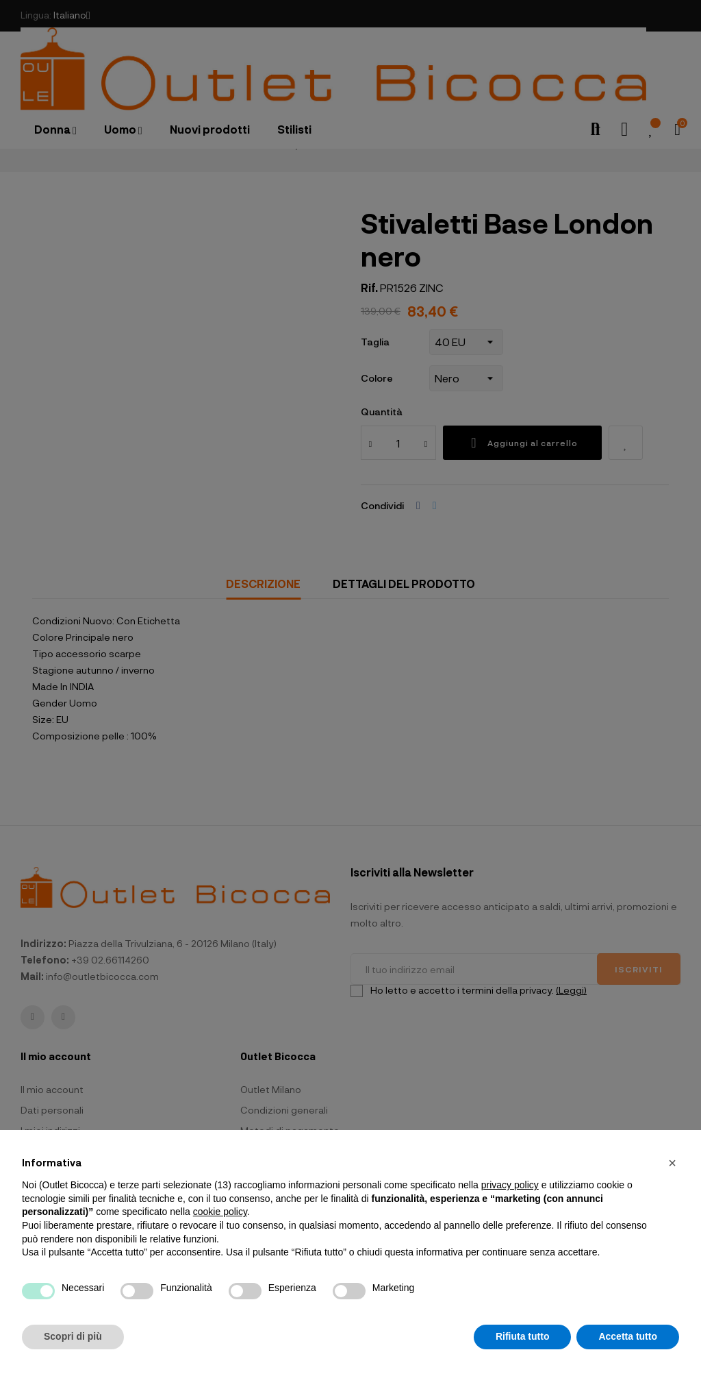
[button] (672, 1163)
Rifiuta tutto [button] (523, 1336)
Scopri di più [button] (73, 1336)
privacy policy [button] (510, 1184)
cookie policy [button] (220, 1211)
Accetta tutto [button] (627, 1336)
